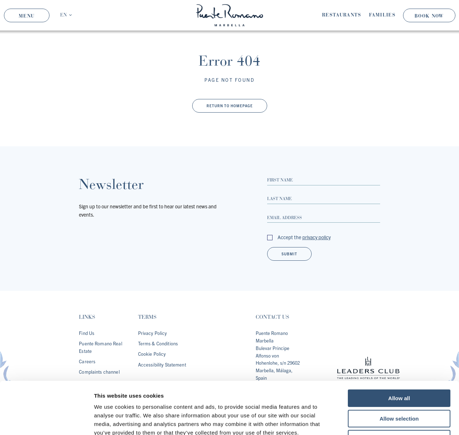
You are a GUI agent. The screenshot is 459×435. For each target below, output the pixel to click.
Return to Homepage (230, 105)
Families (382, 15)
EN (63, 15)
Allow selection (398, 370)
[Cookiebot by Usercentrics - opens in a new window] (46, 421)
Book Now (429, 16)
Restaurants (341, 15)
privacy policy (316, 237)
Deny (399, 390)
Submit (289, 253)
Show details (376, 421)
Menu (26, 16)
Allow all (399, 349)
